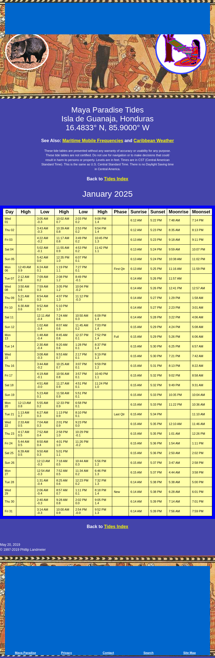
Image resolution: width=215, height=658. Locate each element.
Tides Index (116, 178)
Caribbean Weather (154, 140)
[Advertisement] (107, 19)
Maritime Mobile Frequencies (92, 140)
